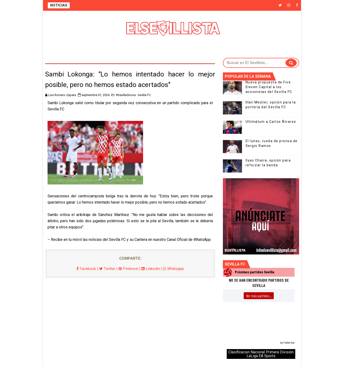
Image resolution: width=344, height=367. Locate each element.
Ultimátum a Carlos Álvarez (271, 122)
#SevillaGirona (126, 95)
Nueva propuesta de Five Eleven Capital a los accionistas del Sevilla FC (269, 86)
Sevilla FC (144, 95)
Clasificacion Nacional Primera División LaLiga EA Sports (261, 354)
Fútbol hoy (289, 342)
